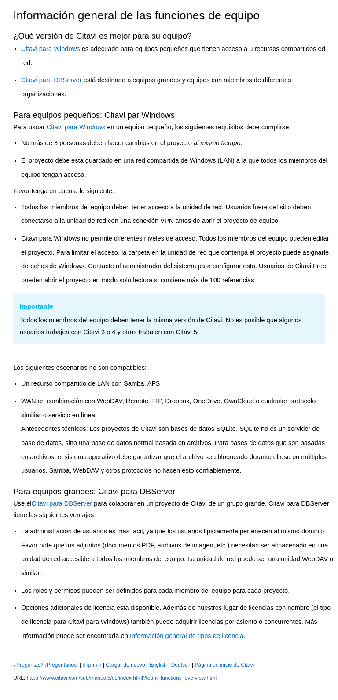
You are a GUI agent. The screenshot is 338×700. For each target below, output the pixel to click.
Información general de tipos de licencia (186, 635)
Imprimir (91, 665)
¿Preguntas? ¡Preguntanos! (45, 665)
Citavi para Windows (50, 48)
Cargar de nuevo (125, 665)
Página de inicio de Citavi (224, 665)
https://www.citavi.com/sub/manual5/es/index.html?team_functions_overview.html (122, 678)
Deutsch (181, 665)
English (158, 665)
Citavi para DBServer (51, 80)
